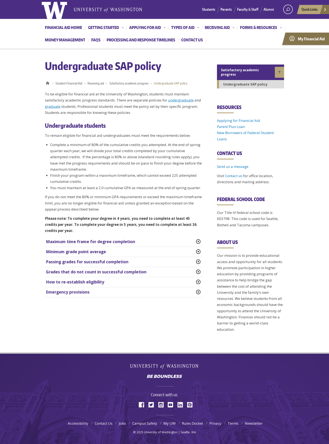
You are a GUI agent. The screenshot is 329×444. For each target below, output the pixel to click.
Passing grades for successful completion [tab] (87, 262)
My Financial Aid (311, 38)
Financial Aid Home (63, 27)
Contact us (192, 39)
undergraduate (181, 100)
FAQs (96, 39)
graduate (52, 106)
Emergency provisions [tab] (68, 292)
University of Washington (164, 367)
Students (208, 9)
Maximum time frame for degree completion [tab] (90, 241)
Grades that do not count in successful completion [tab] (96, 272)
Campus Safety (144, 423)
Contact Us (103, 423)
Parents (226, 9)
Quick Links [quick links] (314, 10)
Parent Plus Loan (231, 126)
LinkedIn (181, 404)
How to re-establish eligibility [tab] (75, 282)
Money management (65, 39)
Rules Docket (192, 423)
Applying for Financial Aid (238, 120)
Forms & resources (258, 27)
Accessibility (78, 423)
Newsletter (253, 423)
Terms (233, 423)
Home (47, 82)
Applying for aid (145, 27)
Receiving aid (217, 27)
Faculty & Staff (247, 9)
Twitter (152, 404)
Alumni (269, 9)
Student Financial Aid (68, 83)
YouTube (172, 404)
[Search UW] (288, 9)
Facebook (143, 404)
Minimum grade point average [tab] (76, 251)
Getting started (103, 27)
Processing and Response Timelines (141, 39)
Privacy (215, 423)
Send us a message (232, 166)
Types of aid (183, 27)
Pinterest (191, 404)
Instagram (162, 404)
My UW (169, 423)
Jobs (122, 423)
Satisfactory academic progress (129, 83)
